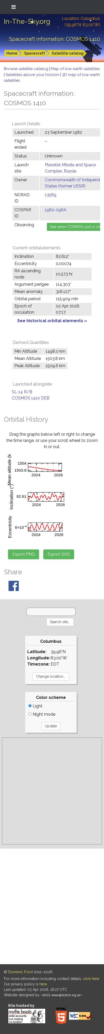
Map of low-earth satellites (75, 68)
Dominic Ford (20, 972)
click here (91, 979)
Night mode (41, 714)
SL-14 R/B (22, 391)
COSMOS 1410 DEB (30, 398)
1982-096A (55, 209)
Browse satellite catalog (26, 68)
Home (12, 53)
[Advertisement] (52, 791)
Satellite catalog (67, 53)
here (43, 984)
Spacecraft (34, 53)
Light (35, 706)
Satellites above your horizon (33, 74)
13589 (50, 194)
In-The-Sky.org (27, 21)
